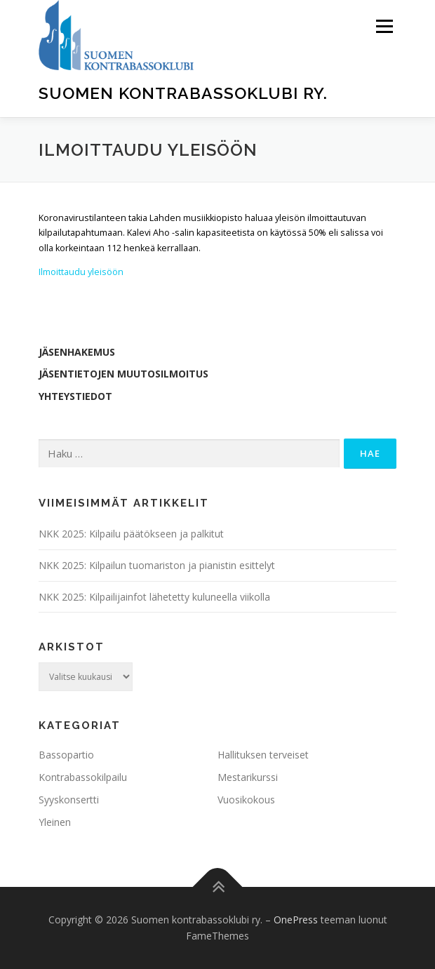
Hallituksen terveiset (263, 754)
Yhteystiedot (75, 396)
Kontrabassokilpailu (83, 777)
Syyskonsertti (69, 799)
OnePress (296, 919)
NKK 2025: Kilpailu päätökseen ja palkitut (131, 533)
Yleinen (55, 822)
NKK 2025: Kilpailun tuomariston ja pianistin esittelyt (157, 565)
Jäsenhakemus (77, 352)
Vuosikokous (246, 799)
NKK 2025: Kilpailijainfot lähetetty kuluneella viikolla (154, 596)
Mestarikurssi (248, 777)
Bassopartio (66, 754)
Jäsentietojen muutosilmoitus (123, 373)
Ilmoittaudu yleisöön (81, 272)
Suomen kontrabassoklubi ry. (183, 92)
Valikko (384, 26)
